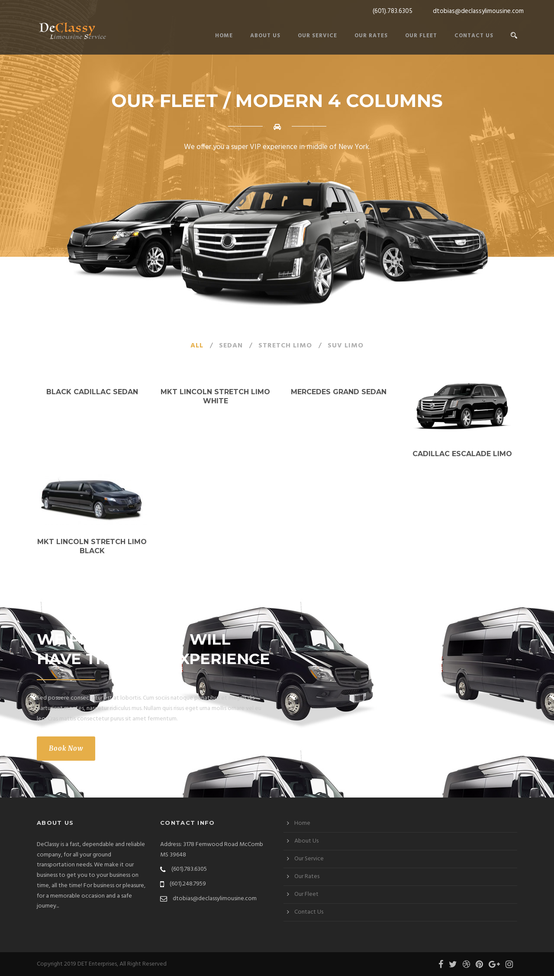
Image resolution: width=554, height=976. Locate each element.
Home (224, 35)
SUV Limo (346, 345)
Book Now (66, 748)
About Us (265, 35)
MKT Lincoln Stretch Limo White (215, 396)
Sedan (231, 345)
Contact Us (473, 35)
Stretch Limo (285, 345)
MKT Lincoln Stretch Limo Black (92, 546)
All (196, 345)
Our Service (317, 35)
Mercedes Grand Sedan (339, 392)
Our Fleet (421, 35)
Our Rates (371, 35)
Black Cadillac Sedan (92, 392)
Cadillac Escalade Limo (462, 454)
